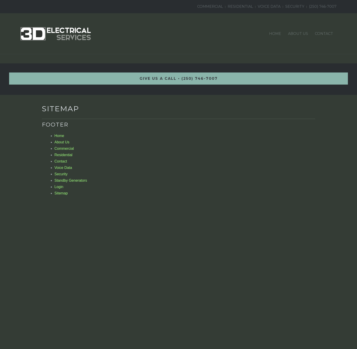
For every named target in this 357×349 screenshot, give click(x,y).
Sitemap (61, 193)
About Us (298, 33)
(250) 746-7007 (323, 6)
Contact (324, 33)
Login (58, 187)
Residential (240, 6)
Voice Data (269, 6)
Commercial (210, 6)
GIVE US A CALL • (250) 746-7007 (179, 78)
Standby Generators (70, 180)
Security (294, 6)
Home (275, 33)
